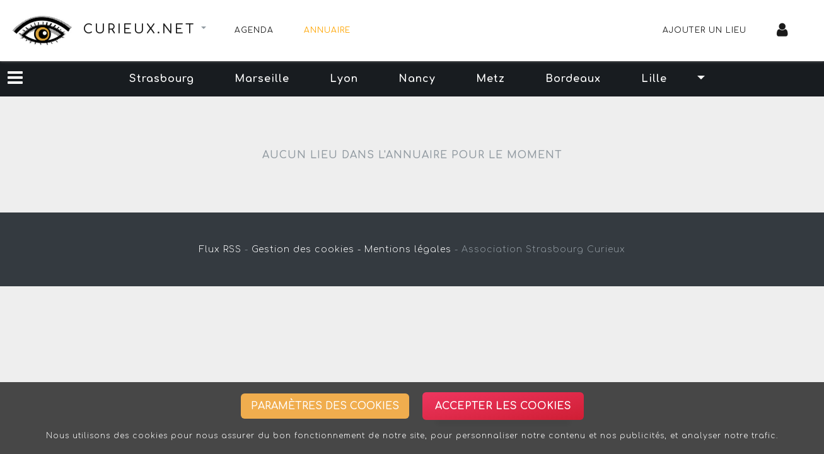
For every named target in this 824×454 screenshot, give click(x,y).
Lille (654, 78)
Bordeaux (573, 78)
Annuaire (327, 30)
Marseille (262, 78)
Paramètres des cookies (325, 406)
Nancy (417, 78)
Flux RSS (220, 249)
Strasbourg (161, 78)
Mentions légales (407, 249)
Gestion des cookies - (306, 249)
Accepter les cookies (503, 406)
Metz (490, 78)
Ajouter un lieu (704, 30)
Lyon (344, 78)
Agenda (254, 30)
